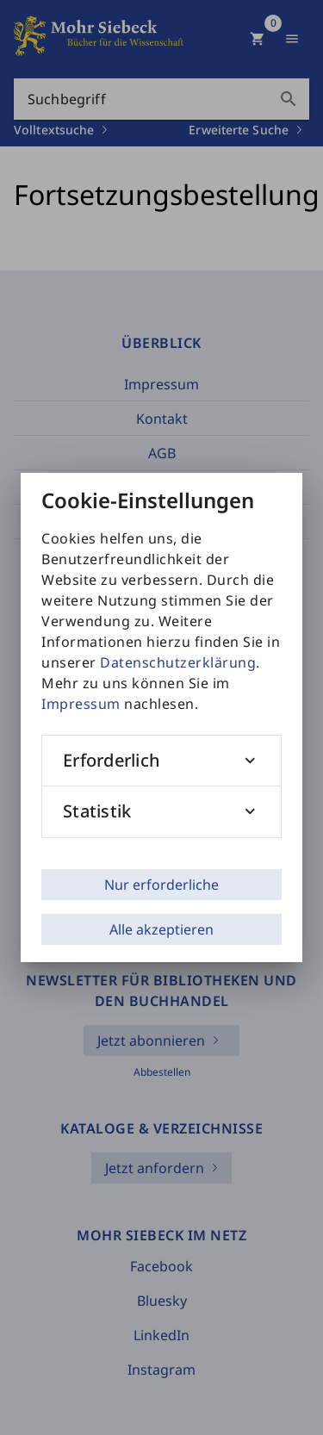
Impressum (81, 703)
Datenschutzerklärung (178, 662)
